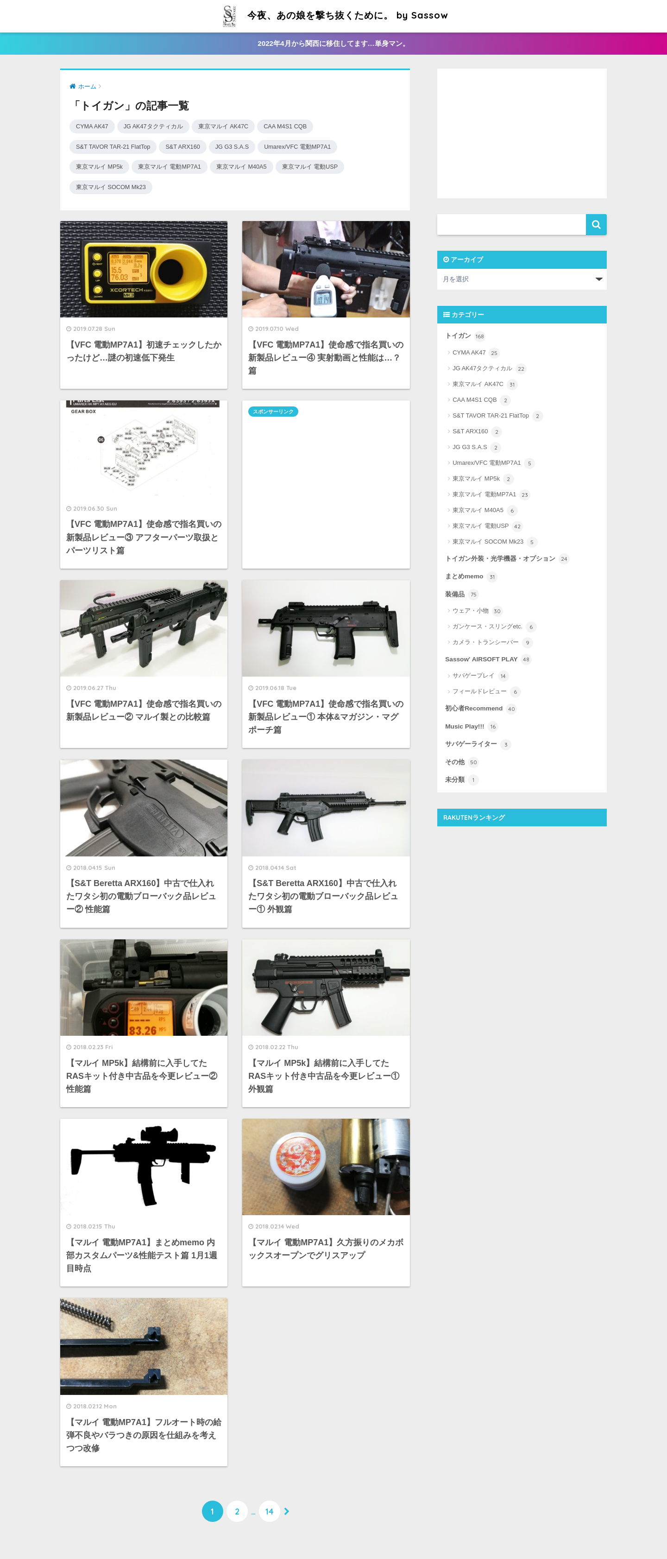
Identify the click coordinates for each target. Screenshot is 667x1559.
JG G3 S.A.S (242, 146)
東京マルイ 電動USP (325, 166)
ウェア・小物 (478, 611)
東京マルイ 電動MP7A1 (176, 166)
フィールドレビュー (487, 691)
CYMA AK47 (93, 126)
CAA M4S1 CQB (298, 126)
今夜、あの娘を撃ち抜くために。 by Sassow (334, 15)
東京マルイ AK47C (232, 126)
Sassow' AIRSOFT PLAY (488, 659)
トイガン (465, 336)
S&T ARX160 (189, 146)
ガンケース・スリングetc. (495, 627)
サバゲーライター (478, 744)
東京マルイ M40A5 (252, 166)
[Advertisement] (325, 468)
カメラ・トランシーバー (493, 642)
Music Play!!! (471, 726)
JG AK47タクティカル (158, 126)
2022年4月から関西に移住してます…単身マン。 (333, 43)
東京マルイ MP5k (101, 166)
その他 (462, 762)
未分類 (462, 780)
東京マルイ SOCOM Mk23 (113, 187)
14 (269, 1511)
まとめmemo (471, 577)
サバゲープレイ (481, 676)
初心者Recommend (481, 709)
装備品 (462, 594)
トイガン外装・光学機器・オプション (507, 558)
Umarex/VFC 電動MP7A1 (312, 146)
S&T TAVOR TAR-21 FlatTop (116, 146)
